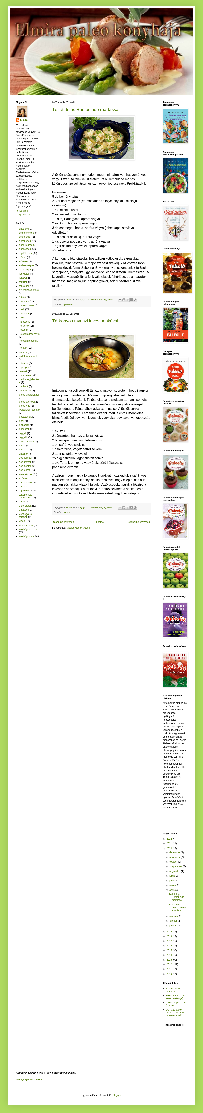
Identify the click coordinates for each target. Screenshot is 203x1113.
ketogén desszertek (29, 334)
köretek (23, 347)
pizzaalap (24, 425)
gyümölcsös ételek (29, 290)
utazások (24, 509)
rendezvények (26, 441)
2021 (170, 843)
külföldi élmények (28, 356)
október (173, 861)
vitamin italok (26, 525)
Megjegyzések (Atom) (78, 527)
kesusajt (23, 329)
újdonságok (25, 505)
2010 (170, 974)
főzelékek (24, 286)
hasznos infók (26, 305)
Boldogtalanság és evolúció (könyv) (176, 997)
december (175, 852)
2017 (170, 941)
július (172, 875)
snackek (23, 453)
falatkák (23, 277)
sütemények (25, 474)
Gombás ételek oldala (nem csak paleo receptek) (175, 1012)
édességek (25, 249)
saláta (22, 445)
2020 (170, 848)
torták (22, 501)
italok (22, 317)
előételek (24, 261)
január (173, 925)
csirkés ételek (26, 232)
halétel (22, 297)
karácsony (24, 321)
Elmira (24, 120)
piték (21, 421)
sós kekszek (25, 457)
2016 (170, 945)
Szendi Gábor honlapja (173, 990)
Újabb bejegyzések (63, 522)
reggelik (23, 437)
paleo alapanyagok (29, 394)
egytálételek (25, 253)
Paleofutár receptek (29, 409)
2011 (170, 969)
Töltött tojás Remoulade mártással (85, 109)
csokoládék (25, 236)
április (172, 890)
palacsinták (25, 390)
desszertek (25, 241)
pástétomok (25, 416)
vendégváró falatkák (25, 515)
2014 (170, 955)
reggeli (22, 433)
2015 (170, 950)
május (172, 885)
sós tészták (25, 470)
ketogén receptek (28, 340)
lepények (24, 367)
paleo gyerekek (27, 401)
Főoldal (100, 522)
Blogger (117, 1095)
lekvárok (23, 363)
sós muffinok (26, 466)
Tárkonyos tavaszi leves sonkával (85, 320)
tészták (23, 486)
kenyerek (24, 325)
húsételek (24, 313)
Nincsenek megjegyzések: (101, 299)
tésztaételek (25, 482)
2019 (170, 931)
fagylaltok (24, 273)
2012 (170, 964)
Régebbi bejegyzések (138, 522)
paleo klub (24, 405)
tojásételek (68, 304)
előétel (22, 257)
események (25, 269)
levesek (66, 512)
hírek (22, 309)
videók (22, 521)
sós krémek (25, 462)
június (172, 880)
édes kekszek (26, 245)
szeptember (176, 866)
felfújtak (23, 282)
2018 (170, 936)
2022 (170, 838)
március (173, 916)
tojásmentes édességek (25, 496)
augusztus (175, 871)
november (175, 857)
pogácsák (24, 429)
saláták (23, 449)
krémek (23, 352)
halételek (24, 301)
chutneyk (24, 228)
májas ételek (26, 375)
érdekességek (26, 265)
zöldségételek (26, 536)
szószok (23, 478)
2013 (170, 959)
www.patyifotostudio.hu (29, 1079)
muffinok (23, 386)
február (173, 920)
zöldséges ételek (28, 529)
